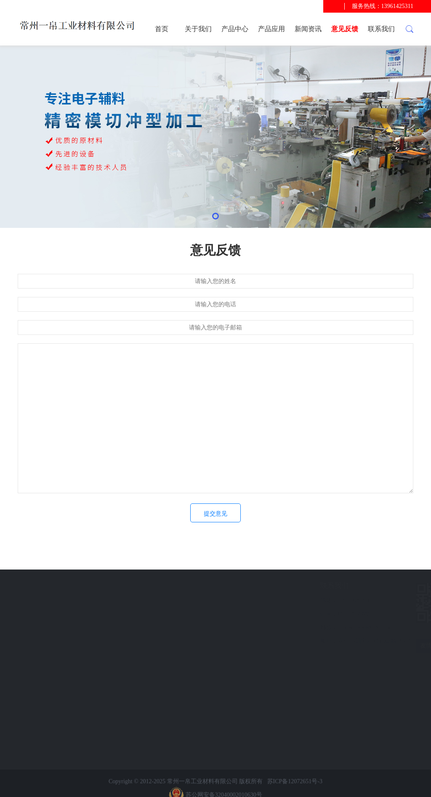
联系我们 (381, 28)
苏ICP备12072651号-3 (294, 790)
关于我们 (198, 28)
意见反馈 (344, 28)
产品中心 (234, 28)
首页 (161, 28)
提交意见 (215, 514)
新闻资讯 (308, 28)
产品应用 (271, 28)
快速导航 (52, 586)
